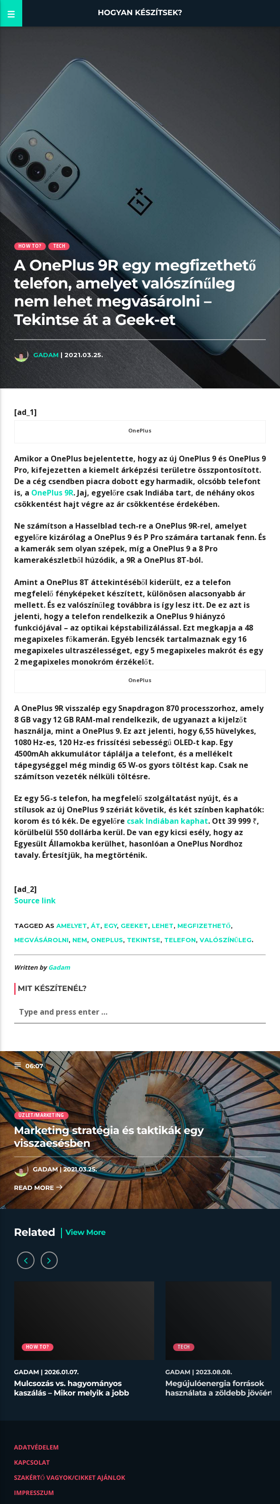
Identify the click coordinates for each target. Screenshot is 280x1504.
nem (79, 940)
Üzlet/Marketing (41, 1115)
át (95, 925)
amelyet (71, 925)
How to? (29, 246)
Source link (35, 900)
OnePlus (107, 940)
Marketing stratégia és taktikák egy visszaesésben (109, 1137)
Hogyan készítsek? (140, 13)
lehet (163, 925)
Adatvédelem (36, 1447)
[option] (84, 1344)
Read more (38, 1188)
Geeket (134, 925)
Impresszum (34, 1492)
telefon (180, 940)
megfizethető (204, 925)
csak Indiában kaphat (167, 821)
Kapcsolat (32, 1462)
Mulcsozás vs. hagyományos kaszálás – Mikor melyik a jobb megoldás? (71, 1392)
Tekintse (143, 940)
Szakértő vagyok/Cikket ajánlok (69, 1477)
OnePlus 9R (52, 492)
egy (110, 925)
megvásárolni (41, 940)
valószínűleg (226, 940)
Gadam (46, 355)
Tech (59, 246)
